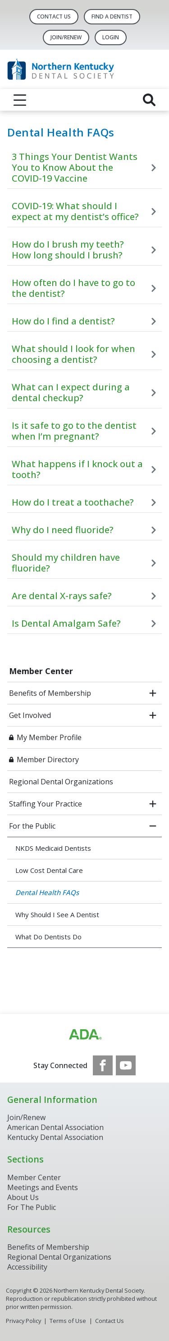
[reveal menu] (19, 100)
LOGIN (110, 37)
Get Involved (30, 715)
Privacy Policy (23, 1321)
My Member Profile (49, 737)
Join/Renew (66, 37)
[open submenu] (153, 693)
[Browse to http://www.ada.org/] (85, 1034)
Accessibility (27, 1267)
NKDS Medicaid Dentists (53, 848)
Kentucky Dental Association (55, 1137)
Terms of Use (68, 1321)
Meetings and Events (42, 1187)
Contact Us (54, 16)
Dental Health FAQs (47, 892)
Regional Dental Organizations (61, 782)
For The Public (31, 1207)
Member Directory (48, 759)
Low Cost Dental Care (49, 870)
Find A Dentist (111, 16)
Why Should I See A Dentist (57, 914)
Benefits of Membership (50, 693)
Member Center (41, 671)
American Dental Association (55, 1127)
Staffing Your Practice (45, 804)
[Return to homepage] (84, 69)
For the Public (32, 826)
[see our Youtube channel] (126, 1065)
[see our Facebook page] (103, 1065)
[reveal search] (149, 100)
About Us (23, 1197)
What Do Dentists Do (48, 936)
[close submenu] (153, 826)
